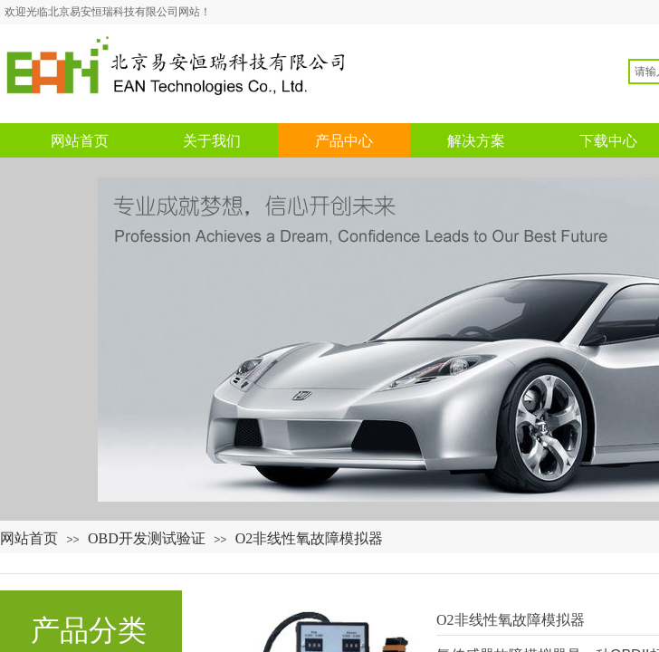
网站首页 (29, 538)
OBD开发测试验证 (146, 538)
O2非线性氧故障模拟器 (309, 538)
